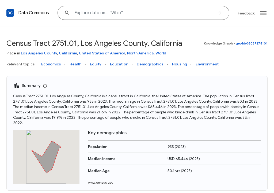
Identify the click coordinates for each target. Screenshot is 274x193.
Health (75, 64)
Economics (51, 64)
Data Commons (33, 13)
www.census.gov (100, 182)
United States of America (102, 53)
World (160, 53)
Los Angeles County (39, 53)
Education (119, 64)
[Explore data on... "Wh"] (143, 13)
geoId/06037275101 (252, 43)
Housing (179, 64)
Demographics (150, 64)
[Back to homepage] (10, 13)
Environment (207, 64)
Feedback (246, 13)
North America (140, 53)
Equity (95, 64)
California (68, 53)
